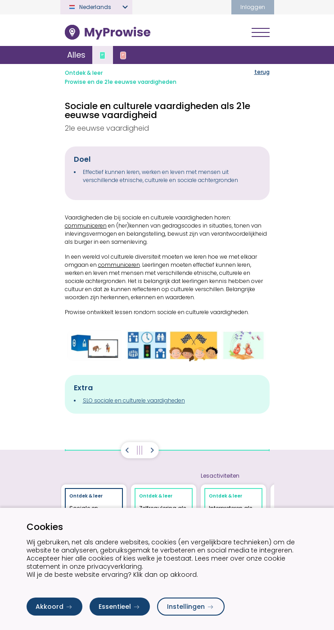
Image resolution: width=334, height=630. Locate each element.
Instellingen (191, 606)
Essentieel (120, 606)
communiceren (86, 225)
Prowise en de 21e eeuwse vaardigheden (120, 82)
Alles (76, 54)
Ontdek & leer (84, 73)
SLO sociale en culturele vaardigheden (134, 400)
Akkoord (54, 606)
